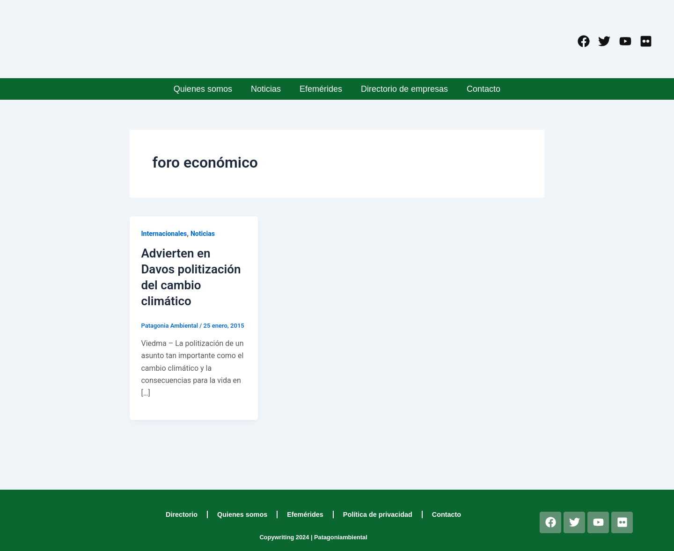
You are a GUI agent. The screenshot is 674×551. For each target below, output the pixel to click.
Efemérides (321, 89)
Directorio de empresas (404, 89)
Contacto (483, 89)
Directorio (182, 514)
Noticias (266, 89)
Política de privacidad (377, 514)
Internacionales (164, 233)
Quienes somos (203, 89)
